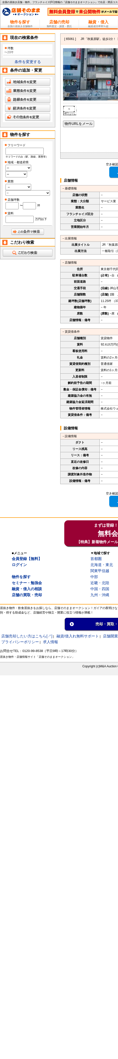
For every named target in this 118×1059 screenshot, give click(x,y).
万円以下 (41, 219)
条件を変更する (28, 61)
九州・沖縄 (99, 595)
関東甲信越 (99, 571)
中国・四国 (99, 589)
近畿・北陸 (99, 583)
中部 (94, 577)
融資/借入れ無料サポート (77, 636)
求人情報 (50, 642)
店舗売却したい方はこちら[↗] (26, 636)
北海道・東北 (101, 565)
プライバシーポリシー (20, 642)
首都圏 (96, 559)
